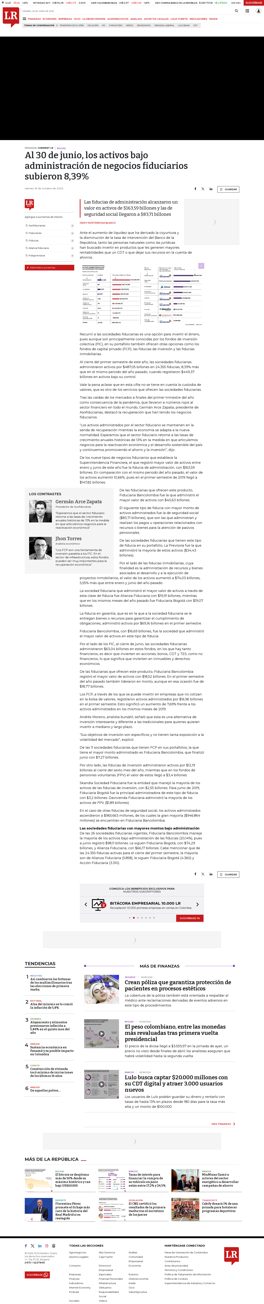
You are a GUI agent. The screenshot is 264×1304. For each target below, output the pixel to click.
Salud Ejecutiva (138, 1291)
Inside (132, 1283)
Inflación (92, 25)
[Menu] (25, 18)
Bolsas (59, 1171)
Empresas (75, 1274)
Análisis (35, 1044)
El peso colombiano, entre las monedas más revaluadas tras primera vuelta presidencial (175, 1033)
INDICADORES (198, 18)
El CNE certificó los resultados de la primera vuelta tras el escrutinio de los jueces (147, 1209)
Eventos (133, 1274)
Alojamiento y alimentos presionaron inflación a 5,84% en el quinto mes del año (50, 1028)
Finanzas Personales (111, 1278)
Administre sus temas (41, 267)
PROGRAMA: (39, 148)
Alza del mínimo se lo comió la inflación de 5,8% (51, 1005)
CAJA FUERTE (179, 18)
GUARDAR (228, 189)
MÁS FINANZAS (221, 1123)
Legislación (136, 1200)
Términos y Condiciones (179, 1270)
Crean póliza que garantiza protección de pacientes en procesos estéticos (178, 985)
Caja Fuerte (106, 1256)
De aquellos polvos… (45, 1090)
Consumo (75, 1265)
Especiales (105, 1274)
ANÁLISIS (136, 18)
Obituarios (105, 1287)
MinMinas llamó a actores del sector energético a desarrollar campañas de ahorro (220, 1180)
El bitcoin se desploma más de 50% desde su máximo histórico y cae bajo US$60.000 (72, 1180)
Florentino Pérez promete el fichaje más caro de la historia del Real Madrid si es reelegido (72, 1211)
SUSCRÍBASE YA (190, 918)
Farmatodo (115, 25)
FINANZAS (34, 18)
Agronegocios (77, 1252)
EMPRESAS (65, 18)
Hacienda (35, 1019)
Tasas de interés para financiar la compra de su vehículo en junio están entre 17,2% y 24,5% (147, 1180)
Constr (35, 1065)
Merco (129, 25)
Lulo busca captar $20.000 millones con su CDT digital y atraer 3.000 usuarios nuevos (176, 1083)
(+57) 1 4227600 (35, 1262)
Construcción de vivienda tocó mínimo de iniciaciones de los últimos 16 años (51, 1072)
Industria (36, 975)
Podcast (74, 1291)
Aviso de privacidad (176, 1265)
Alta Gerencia (107, 1252)
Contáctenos (172, 1261)
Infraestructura (107, 1283)
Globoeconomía (138, 1278)
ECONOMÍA (50, 18)
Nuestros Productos (176, 1256)
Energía (206, 1171)
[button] (85, 904)
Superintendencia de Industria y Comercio (190, 1283)
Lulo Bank (184, 25)
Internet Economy (80, 1287)
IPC (103, 25)
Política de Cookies (176, 1278)
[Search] (236, 11)
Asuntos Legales (78, 1256)
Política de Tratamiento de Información (188, 1274)
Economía (135, 1265)
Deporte (60, 1200)
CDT (195, 25)
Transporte (209, 1200)
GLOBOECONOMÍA (94, 18)
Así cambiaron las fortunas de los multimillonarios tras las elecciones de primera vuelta (51, 984)
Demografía (144, 25)
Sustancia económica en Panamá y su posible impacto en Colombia (52, 1051)
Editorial (36, 1001)
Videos (103, 1300)
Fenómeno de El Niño (72, 25)
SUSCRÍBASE (253, 2)
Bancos (133, 1171)
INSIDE (213, 18)
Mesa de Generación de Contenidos (186, 1252)
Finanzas (74, 1278)
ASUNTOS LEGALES (156, 18)
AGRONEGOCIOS (118, 18)
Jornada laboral (164, 25)
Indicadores (76, 1283)
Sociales (74, 1300)
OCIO (77, 18)
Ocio (132, 1287)
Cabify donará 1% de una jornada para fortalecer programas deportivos (220, 1207)
